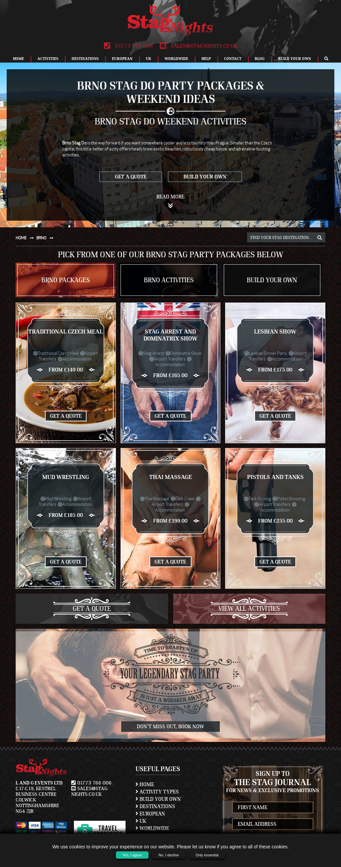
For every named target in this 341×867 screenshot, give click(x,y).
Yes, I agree (132, 855)
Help (206, 58)
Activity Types (157, 792)
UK (148, 58)
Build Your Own (294, 58)
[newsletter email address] (273, 824)
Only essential (206, 855)
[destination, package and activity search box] (286, 237)
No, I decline (169, 855)
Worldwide (176, 58)
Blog (260, 58)
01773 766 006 (128, 46)
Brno (46, 237)
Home (18, 58)
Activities (47, 58)
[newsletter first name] (273, 807)
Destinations (85, 58)
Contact (232, 58)
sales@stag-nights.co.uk (198, 46)
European (122, 58)
